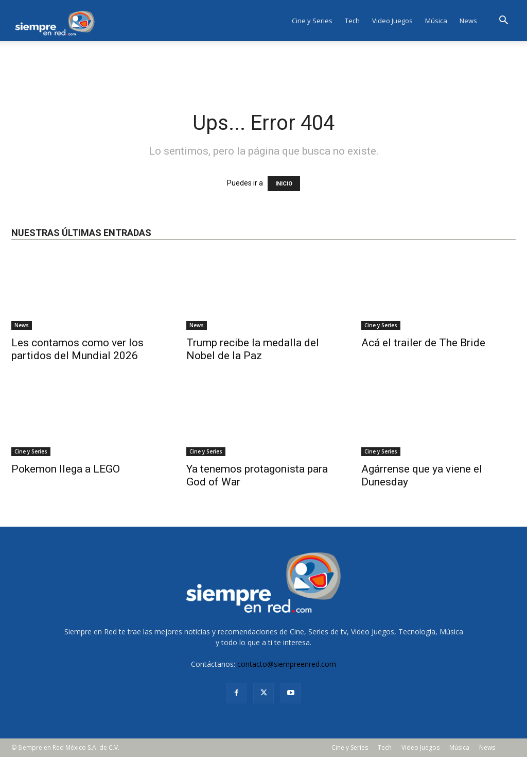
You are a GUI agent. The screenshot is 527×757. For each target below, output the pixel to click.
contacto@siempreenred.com (286, 664)
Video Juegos (392, 20)
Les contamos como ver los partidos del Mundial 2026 (77, 349)
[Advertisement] (263, 69)
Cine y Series (312, 20)
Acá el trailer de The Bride (423, 343)
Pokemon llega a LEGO (65, 469)
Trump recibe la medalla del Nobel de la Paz (252, 349)
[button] (503, 21)
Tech (352, 20)
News (468, 20)
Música (436, 20)
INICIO (283, 183)
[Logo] (57, 20)
